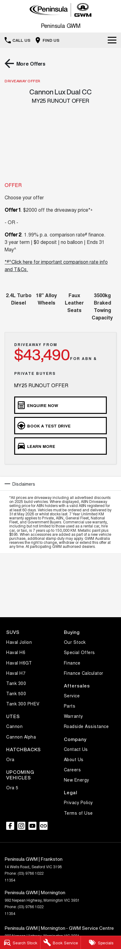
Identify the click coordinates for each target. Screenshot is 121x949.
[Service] (60, 942)
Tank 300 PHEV (23, 703)
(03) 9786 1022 (31, 873)
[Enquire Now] (60, 405)
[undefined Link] (44, 826)
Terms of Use (78, 813)
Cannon (14, 726)
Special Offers (79, 652)
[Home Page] (60, 10)
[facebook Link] (10, 826)
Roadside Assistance (86, 726)
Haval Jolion (19, 642)
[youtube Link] (32, 826)
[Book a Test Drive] (60, 425)
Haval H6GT (19, 663)
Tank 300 (16, 683)
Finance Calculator (83, 673)
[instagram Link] (21, 826)
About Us (74, 759)
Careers (72, 769)
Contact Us (76, 749)
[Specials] (101, 942)
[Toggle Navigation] (112, 40)
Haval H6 (15, 652)
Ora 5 (12, 787)
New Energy (76, 780)
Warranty (73, 716)
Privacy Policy (78, 802)
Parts (70, 706)
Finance (72, 663)
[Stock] (20, 942)
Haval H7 (15, 673)
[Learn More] (60, 446)
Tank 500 (16, 693)
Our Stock (75, 642)
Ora (10, 759)
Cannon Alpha (21, 737)
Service (72, 695)
